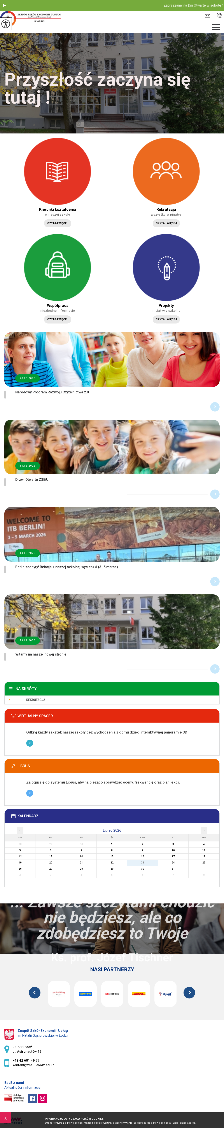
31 (173, 868)
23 (142, 862)
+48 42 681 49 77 (219, 15)
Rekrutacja (35, 700)
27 (50, 868)
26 (20, 868)
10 (173, 850)
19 (20, 862)
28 (81, 868)
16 (142, 856)
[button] (4, 5)
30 (142, 868)
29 (112, 868)
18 (203, 856)
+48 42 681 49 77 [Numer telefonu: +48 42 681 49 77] (26, 1060)
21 (81, 862)
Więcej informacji (29, 743)
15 (112, 856)
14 (81, 856)
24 (173, 862)
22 (112, 862)
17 (173, 856)
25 (203, 862)
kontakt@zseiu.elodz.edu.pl (207, 15)
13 (50, 856)
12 (20, 856)
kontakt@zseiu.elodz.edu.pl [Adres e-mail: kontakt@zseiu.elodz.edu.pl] (33, 1065)
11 (203, 850)
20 (50, 862)
